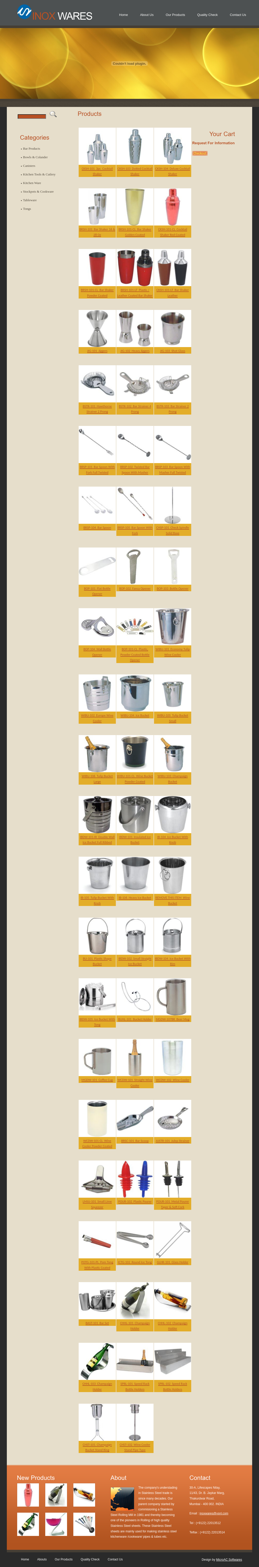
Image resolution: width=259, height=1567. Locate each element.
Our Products (175, 15)
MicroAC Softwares (229, 1559)
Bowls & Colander (35, 157)
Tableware (30, 200)
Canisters (29, 166)
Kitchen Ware (32, 183)
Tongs (27, 209)
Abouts (42, 1559)
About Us (147, 15)
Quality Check (207, 15)
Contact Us (238, 15)
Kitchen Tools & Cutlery (39, 174)
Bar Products (31, 148)
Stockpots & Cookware (38, 191)
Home (123, 15)
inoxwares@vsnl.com (214, 1513)
